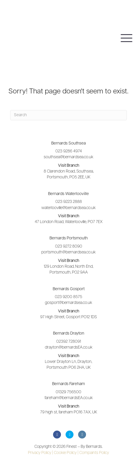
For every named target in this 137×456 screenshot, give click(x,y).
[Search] (68, 115)
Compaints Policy (94, 453)
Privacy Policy (40, 453)
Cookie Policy (66, 453)
